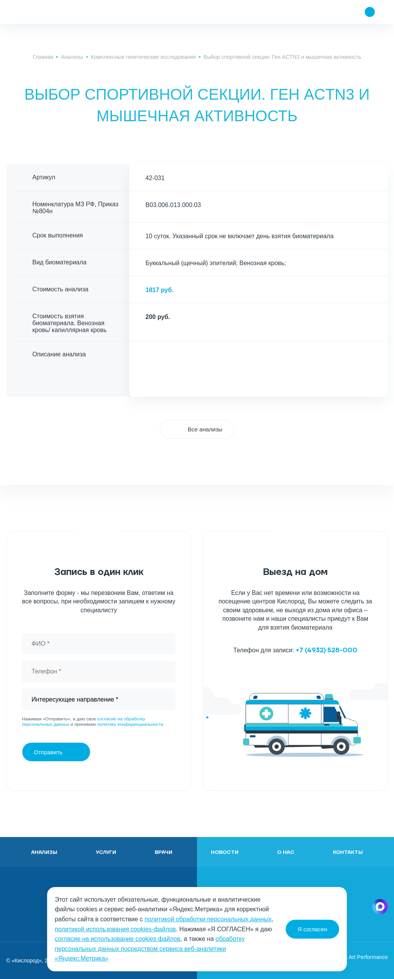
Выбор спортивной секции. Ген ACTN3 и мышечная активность (282, 57)
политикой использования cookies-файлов (115, 929)
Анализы (72, 57)
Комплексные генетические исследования (143, 57)
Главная (43, 57)
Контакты (348, 852)
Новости (225, 852)
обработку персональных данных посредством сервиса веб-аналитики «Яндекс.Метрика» (150, 949)
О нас (285, 852)
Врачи (163, 852)
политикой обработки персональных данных (208, 919)
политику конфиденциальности (130, 724)
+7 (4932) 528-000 (326, 650)
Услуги (106, 852)
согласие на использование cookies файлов (117, 939)
